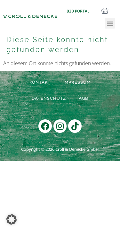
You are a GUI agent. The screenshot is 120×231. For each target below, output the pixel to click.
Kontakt (40, 82)
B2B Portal (78, 11)
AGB (83, 98)
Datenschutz (49, 98)
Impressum (77, 82)
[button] (110, 23)
